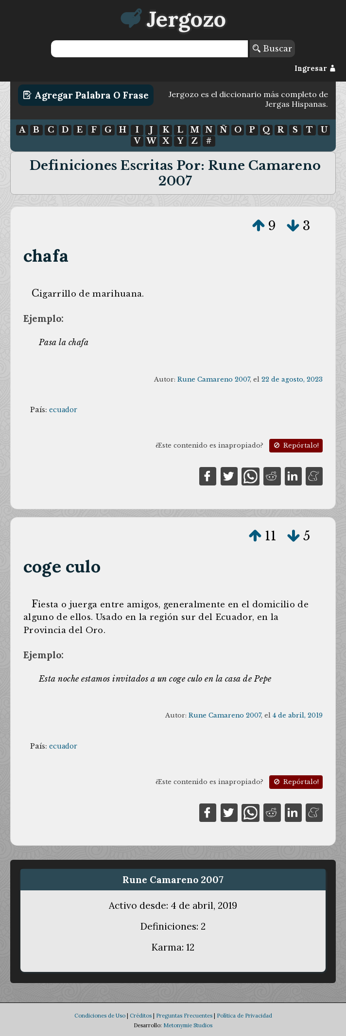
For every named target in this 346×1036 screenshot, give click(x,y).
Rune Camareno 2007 (213, 379)
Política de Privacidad (244, 1015)
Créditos (141, 1015)
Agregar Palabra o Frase (86, 95)
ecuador (63, 409)
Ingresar (315, 68)
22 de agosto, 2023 (292, 379)
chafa (46, 256)
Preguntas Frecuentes (184, 1015)
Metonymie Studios (187, 1025)
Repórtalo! (295, 445)
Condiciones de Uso (99, 1015)
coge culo (62, 566)
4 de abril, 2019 (298, 715)
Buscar (272, 48)
